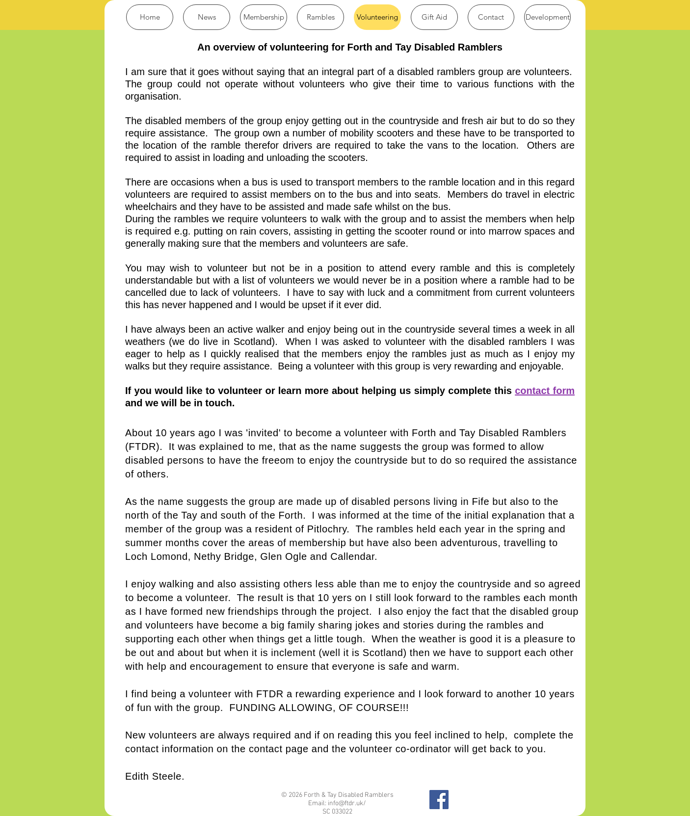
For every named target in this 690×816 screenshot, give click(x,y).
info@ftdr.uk (345, 803)
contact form (545, 390)
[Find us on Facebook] (439, 799)
